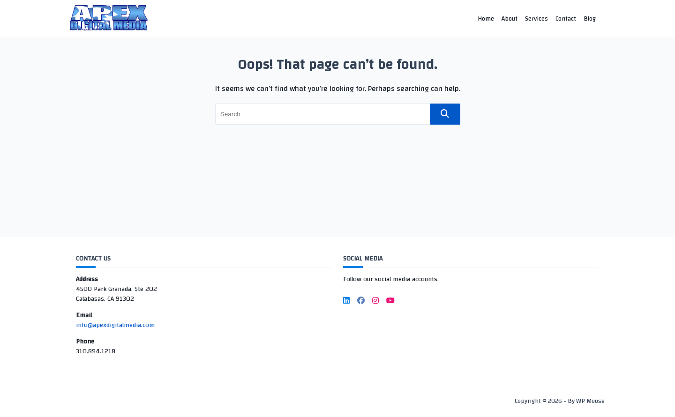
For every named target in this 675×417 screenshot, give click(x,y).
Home (486, 18)
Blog (590, 18)
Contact (565, 18)
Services (536, 18)
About (510, 18)
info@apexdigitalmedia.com (115, 325)
